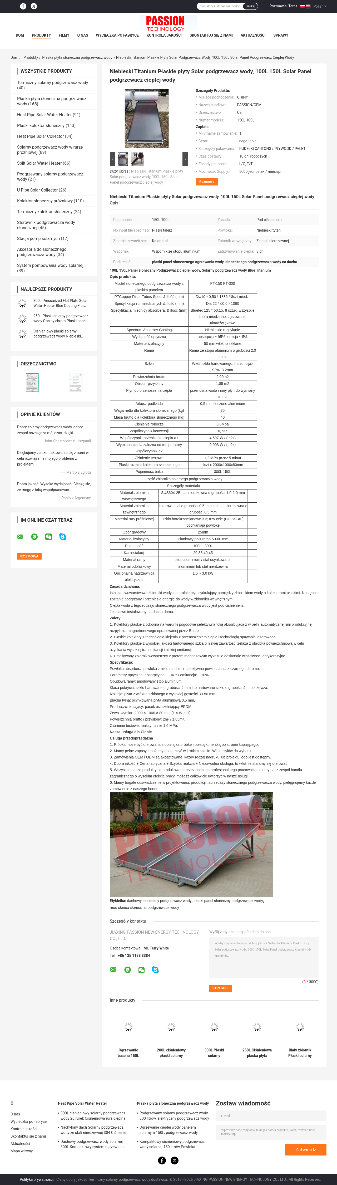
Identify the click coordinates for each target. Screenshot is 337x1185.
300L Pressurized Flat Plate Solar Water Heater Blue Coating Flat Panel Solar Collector (60, 305)
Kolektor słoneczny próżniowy (45, 200)
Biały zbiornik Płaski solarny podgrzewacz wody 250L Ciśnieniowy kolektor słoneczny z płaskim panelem (300, 1053)
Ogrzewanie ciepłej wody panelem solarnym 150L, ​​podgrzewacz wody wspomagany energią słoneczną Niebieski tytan (174, 1130)
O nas (82, 35)
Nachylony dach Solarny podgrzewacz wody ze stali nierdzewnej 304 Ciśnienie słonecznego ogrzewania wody (93, 1130)
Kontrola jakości (164, 35)
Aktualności (253, 35)
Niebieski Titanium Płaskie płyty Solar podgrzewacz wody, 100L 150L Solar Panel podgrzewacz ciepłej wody (146, 176)
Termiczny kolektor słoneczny (44, 211)
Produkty (41, 35)
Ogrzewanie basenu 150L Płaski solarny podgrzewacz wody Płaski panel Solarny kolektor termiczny (128, 1053)
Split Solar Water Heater (39, 163)
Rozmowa (206, 182)
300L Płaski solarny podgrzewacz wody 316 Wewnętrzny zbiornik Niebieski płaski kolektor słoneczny (214, 1053)
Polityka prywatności (37, 1179)
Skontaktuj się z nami (211, 35)
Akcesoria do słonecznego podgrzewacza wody (42, 252)
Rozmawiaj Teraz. (284, 6)
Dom (20, 35)
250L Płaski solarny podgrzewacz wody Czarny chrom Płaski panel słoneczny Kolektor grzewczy (60, 321)
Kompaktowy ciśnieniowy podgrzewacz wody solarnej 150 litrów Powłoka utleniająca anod (172, 1144)
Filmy (64, 35)
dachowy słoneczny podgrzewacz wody (159, 901)
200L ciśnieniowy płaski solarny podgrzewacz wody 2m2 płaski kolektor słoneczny (171, 1053)
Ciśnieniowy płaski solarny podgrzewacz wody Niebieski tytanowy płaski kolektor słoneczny (62, 336)
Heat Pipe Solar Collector (40, 136)
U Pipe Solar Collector (37, 190)
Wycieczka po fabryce (117, 35)
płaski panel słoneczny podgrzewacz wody (228, 901)
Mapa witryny (22, 1151)
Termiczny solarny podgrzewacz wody (52, 82)
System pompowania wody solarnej (50, 265)
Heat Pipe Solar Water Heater (44, 114)
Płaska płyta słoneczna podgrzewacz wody (77, 57)
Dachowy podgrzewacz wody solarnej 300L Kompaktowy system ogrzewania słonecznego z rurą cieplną (93, 1144)
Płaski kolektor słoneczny (41, 125)
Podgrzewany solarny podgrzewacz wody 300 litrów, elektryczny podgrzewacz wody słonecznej (174, 1116)
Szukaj (250, 6)
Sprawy (281, 35)
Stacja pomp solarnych (38, 238)
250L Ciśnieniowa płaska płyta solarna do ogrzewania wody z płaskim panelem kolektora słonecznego (257, 1053)
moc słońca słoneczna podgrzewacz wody (144, 907)
